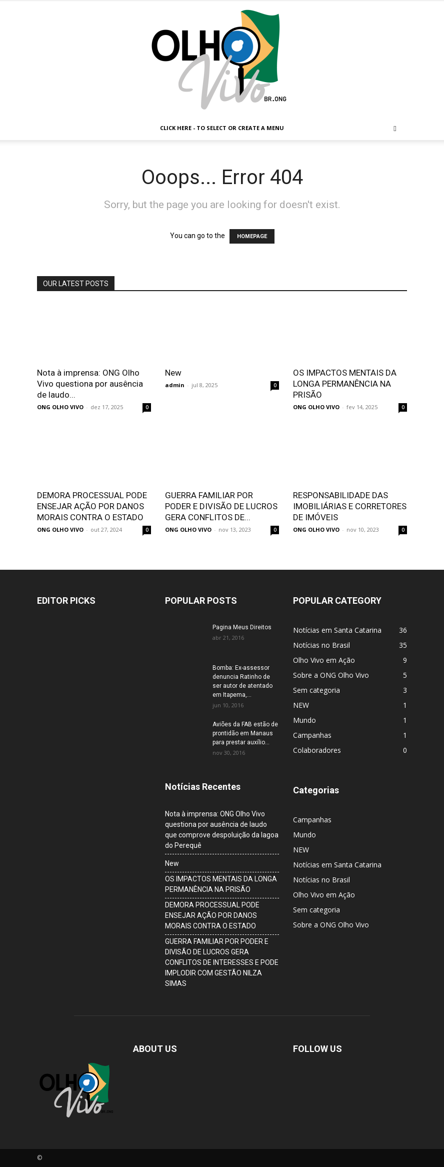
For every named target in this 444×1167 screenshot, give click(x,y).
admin (174, 385)
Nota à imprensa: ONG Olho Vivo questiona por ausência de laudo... (90, 384)
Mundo (304, 834)
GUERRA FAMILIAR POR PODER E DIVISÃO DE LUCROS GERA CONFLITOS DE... (221, 506)
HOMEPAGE (252, 236)
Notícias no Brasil (321, 879)
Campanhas (312, 819)
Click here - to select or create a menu (222, 128)
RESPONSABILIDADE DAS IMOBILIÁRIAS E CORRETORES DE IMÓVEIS (349, 506)
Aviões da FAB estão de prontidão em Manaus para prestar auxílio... (245, 733)
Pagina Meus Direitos (242, 627)
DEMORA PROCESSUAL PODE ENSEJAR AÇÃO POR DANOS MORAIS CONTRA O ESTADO (92, 506)
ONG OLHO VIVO (60, 407)
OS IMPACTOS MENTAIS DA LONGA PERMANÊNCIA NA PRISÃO (344, 384)
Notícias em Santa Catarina (337, 864)
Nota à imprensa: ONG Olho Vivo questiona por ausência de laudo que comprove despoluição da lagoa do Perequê (221, 829)
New (173, 373)
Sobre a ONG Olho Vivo (331, 924)
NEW (301, 849)
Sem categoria (316, 909)
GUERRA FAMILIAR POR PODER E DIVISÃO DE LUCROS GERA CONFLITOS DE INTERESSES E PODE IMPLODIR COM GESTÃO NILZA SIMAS (221, 962)
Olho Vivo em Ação (324, 894)
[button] (395, 128)
